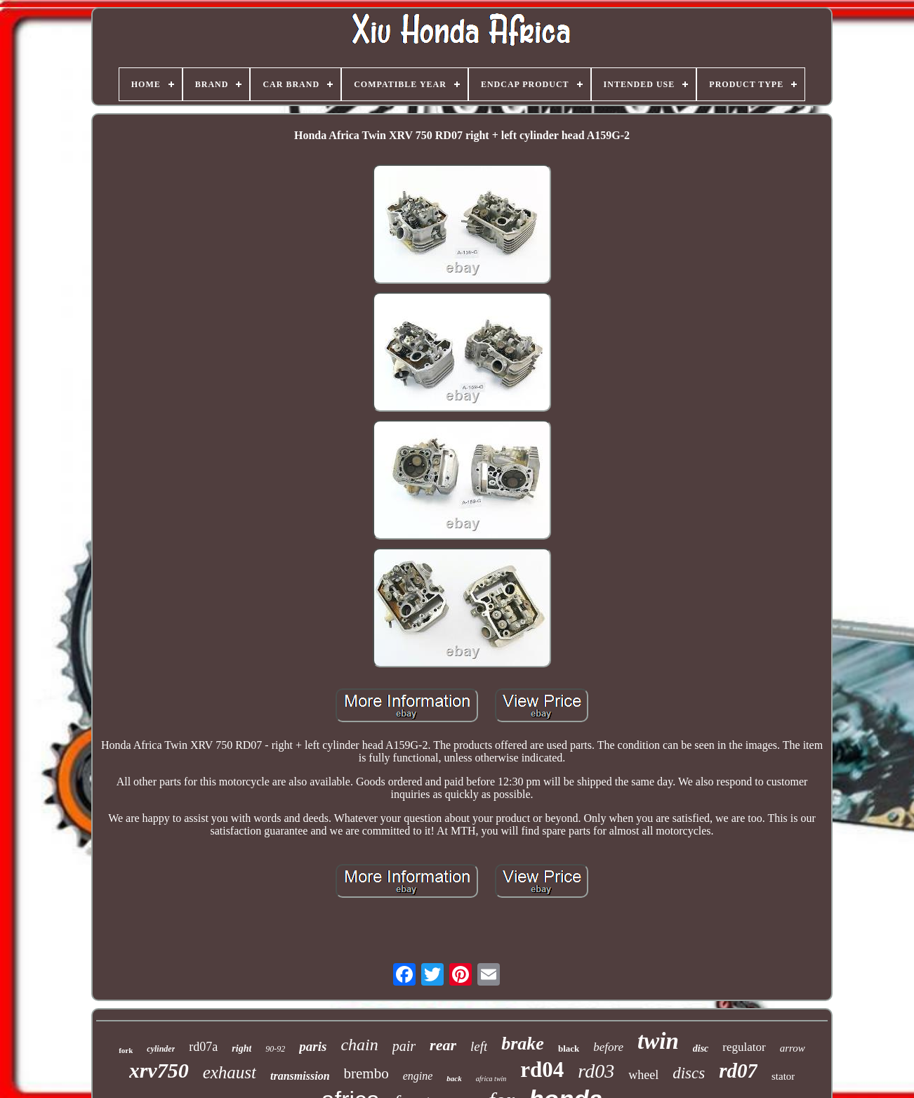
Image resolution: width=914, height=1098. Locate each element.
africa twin (491, 1079)
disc (701, 1048)
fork (126, 1050)
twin (658, 1041)
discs (689, 1073)
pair (404, 1046)
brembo (366, 1073)
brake (522, 1043)
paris (312, 1046)
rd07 (738, 1070)
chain (359, 1044)
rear (443, 1045)
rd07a (203, 1047)
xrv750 (159, 1070)
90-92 (275, 1049)
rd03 (596, 1071)
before (608, 1047)
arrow (792, 1048)
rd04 (542, 1069)
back (453, 1078)
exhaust (229, 1072)
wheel (643, 1075)
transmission (299, 1076)
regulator (743, 1047)
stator (783, 1076)
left (478, 1046)
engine (418, 1076)
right (241, 1048)
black (568, 1048)
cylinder (161, 1049)
